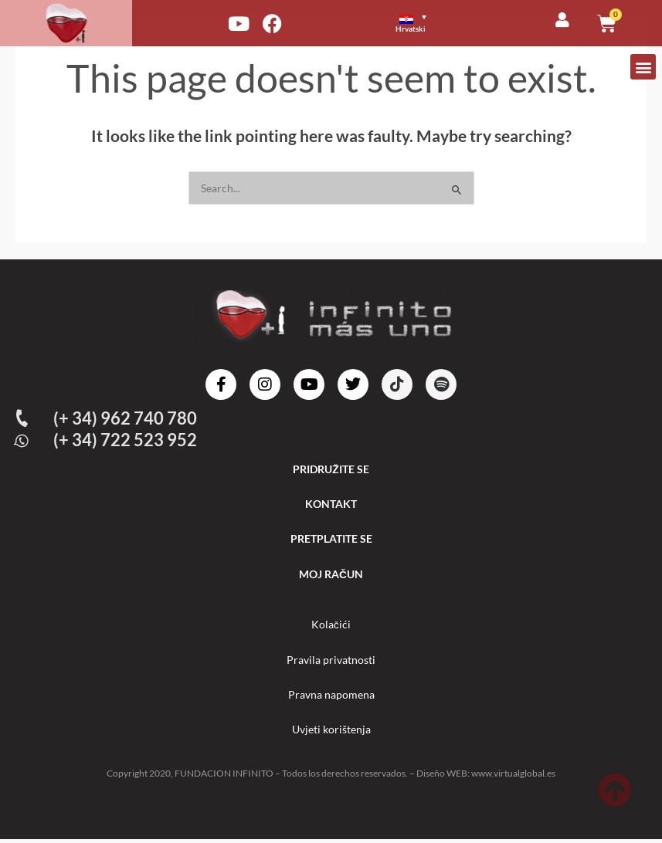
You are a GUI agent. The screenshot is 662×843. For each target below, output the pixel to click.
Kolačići (331, 626)
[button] (643, 67)
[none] (424, 23)
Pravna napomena (331, 697)
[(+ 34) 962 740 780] (22, 418)
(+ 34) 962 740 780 (126, 418)
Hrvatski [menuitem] (411, 28)
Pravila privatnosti (331, 662)
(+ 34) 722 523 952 (126, 439)
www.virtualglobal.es (513, 777)
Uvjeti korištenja (331, 733)
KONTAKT (331, 504)
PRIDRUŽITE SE (331, 469)
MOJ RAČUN (331, 575)
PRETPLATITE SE (331, 540)
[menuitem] (418, 23)
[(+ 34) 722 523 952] (22, 441)
